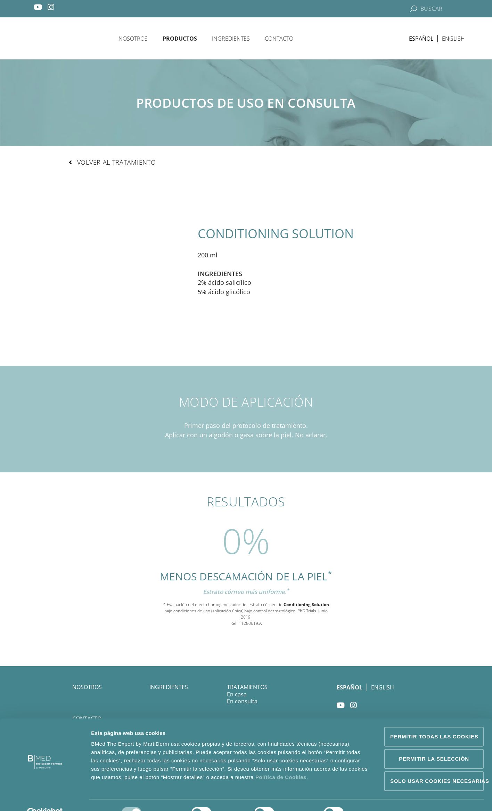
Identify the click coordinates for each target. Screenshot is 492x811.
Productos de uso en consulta (246, 103)
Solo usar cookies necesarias (437, 765)
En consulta (242, 701)
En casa (237, 695)
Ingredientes (231, 38)
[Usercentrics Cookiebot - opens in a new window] (45, 797)
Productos (180, 38)
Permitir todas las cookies (434, 721)
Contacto (279, 38)
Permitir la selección (434, 743)
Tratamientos (247, 687)
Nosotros (133, 38)
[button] (112, 163)
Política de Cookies (280, 761)
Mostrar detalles (376, 797)
